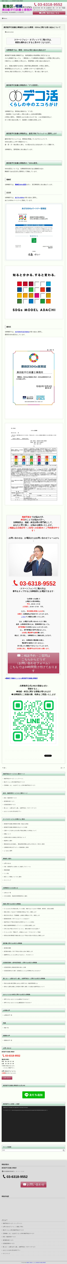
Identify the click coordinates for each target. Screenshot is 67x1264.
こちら (4, 1067)
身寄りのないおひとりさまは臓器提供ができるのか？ (18, 1002)
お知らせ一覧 (7, 892)
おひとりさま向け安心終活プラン (12, 811)
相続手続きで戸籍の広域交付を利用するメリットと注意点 (19, 922)
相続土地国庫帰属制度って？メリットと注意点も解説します (19, 925)
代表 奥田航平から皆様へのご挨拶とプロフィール (17, 866)
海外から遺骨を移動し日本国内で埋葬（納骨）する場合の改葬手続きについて (24, 986)
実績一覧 (6, 1027)
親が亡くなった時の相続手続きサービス (14, 782)
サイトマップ (7, 880)
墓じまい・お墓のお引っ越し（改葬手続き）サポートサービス (20, 808)
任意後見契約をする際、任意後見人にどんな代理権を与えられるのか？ (22, 970)
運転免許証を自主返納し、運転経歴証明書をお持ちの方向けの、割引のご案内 (24, 844)
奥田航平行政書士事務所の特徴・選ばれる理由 (16, 824)
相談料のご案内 (8, 840)
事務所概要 (7, 870)
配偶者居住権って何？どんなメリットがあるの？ (16, 918)
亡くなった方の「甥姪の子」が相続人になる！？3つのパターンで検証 (22, 932)
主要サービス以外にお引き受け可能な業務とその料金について (20, 830)
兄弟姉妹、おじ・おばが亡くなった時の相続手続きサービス (19, 785)
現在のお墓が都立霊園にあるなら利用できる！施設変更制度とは (21, 983)
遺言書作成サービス (9, 801)
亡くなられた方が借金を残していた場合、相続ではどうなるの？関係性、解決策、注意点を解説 (29, 908)
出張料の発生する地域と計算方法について (15, 837)
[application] (33, 1124)
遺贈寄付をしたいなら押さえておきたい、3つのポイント (19, 954)
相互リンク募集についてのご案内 (12, 876)
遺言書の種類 (7, 948)
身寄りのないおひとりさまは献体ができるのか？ (16, 999)
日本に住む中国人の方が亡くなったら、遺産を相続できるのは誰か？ (22, 928)
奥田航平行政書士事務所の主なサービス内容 (15, 827)
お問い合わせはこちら (50, 13)
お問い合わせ (7, 863)
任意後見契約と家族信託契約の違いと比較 (15, 967)
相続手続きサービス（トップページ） (14, 778)
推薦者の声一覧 (8, 1040)
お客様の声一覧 (8, 1015)
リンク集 (6, 873)
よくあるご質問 (8, 850)
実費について (7, 834)
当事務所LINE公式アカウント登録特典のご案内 (16, 847)
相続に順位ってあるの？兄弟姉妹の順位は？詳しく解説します (20, 912)
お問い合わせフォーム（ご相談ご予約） (13, 1226)
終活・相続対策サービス (10, 798)
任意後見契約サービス (10, 804)
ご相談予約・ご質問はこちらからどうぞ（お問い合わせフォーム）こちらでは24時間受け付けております (33, 663)
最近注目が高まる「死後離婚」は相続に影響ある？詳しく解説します (22, 915)
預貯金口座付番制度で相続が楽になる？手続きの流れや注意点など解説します (24, 935)
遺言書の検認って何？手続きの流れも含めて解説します (18, 951)
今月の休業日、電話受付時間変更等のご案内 (15, 896)
